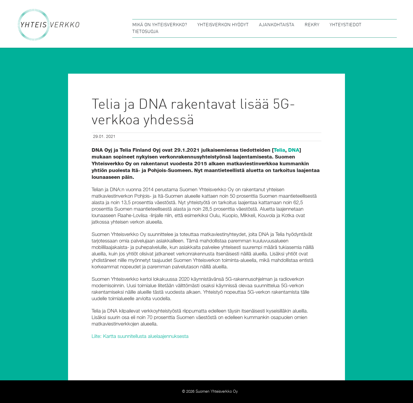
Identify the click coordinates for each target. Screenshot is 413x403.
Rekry (312, 25)
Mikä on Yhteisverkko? (159, 25)
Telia (279, 150)
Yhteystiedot (345, 25)
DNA (293, 150)
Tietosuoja (145, 31)
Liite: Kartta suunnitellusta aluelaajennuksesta (140, 336)
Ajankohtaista (276, 25)
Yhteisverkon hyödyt (223, 25)
